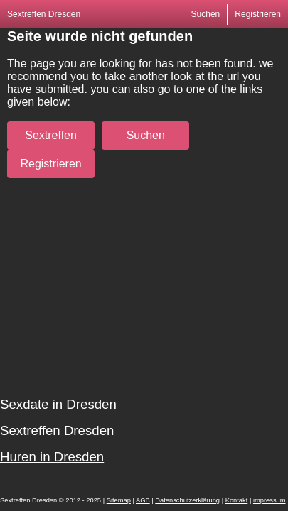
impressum (269, 500)
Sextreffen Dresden (43, 14)
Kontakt (236, 500)
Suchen (205, 14)
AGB (143, 500)
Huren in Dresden (52, 456)
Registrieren (258, 14)
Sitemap (119, 500)
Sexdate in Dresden (58, 404)
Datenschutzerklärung (187, 500)
